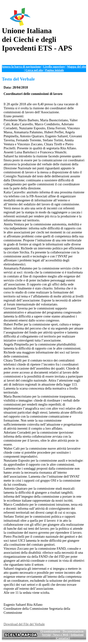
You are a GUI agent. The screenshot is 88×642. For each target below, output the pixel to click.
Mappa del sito (76, 66)
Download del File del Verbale (24, 624)
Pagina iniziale (54, 70)
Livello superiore (54, 66)
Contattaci (63, 638)
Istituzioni (77, 634)
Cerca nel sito (34, 70)
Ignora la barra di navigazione (21, 66)
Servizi (46, 634)
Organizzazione (50, 631)
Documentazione (73, 631)
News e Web (61, 634)
